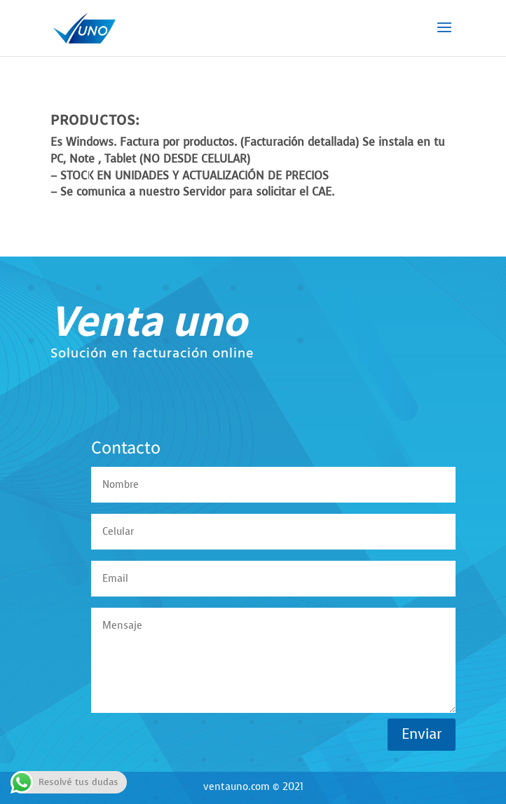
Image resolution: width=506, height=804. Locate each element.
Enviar (422, 734)
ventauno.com (236, 786)
